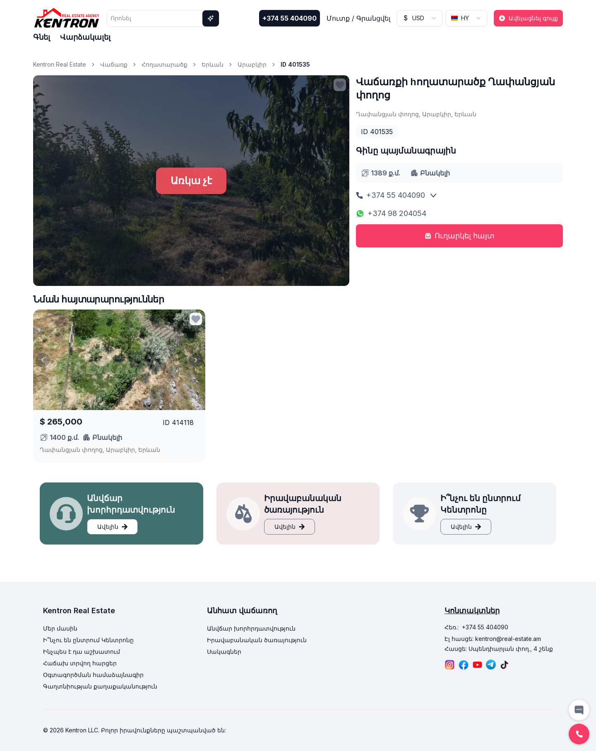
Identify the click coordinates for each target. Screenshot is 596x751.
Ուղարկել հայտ (460, 235)
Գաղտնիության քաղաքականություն (100, 686)
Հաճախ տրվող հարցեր (80, 663)
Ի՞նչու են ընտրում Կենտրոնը (88, 639)
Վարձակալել (85, 37)
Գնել (41, 37)
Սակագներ (224, 651)
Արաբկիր (252, 64)
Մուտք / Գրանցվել (358, 18)
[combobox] (419, 18)
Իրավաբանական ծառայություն (257, 639)
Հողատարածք (164, 64)
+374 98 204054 (391, 213)
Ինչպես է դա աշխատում (81, 651)
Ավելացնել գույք (528, 18)
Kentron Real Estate (59, 64)
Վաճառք (113, 64)
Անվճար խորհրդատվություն (251, 628)
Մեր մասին (60, 628)
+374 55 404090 (289, 18)
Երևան (212, 64)
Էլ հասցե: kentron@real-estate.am (493, 638)
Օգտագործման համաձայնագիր (93, 674)
